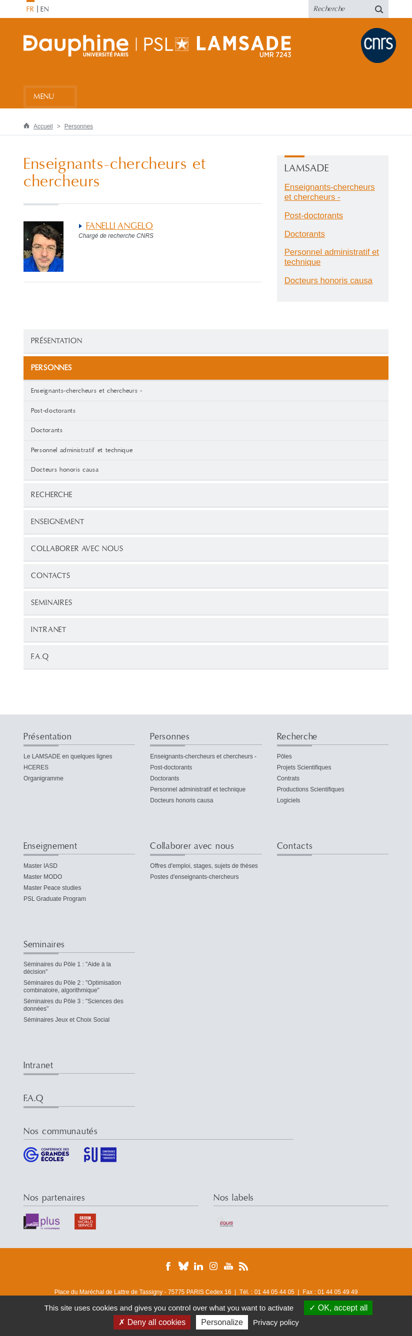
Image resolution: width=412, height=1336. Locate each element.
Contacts (50, 576)
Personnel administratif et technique (81, 450)
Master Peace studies (52, 887)
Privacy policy (276, 1322)
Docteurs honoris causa (64, 470)
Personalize (222, 1322)
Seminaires (51, 603)
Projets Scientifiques (304, 767)
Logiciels (288, 800)
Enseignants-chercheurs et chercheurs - (86, 391)
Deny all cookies (152, 1322)
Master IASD (41, 865)
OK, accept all (338, 1308)
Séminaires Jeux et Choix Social (67, 1019)
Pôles (284, 756)
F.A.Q (40, 657)
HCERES (36, 767)
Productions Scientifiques (310, 789)
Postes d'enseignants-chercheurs (194, 876)
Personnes (78, 126)
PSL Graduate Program (55, 898)
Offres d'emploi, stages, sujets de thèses (204, 865)
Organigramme (44, 778)
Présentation (56, 341)
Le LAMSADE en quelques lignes (68, 756)
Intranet (48, 630)
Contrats (288, 778)
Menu (44, 96)
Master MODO (43, 876)
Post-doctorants (53, 411)
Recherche (51, 495)
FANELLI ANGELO (119, 226)
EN (44, 9)
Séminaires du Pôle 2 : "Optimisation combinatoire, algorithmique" (72, 986)
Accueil (43, 126)
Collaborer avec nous (77, 549)
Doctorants (47, 430)
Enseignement (57, 522)
